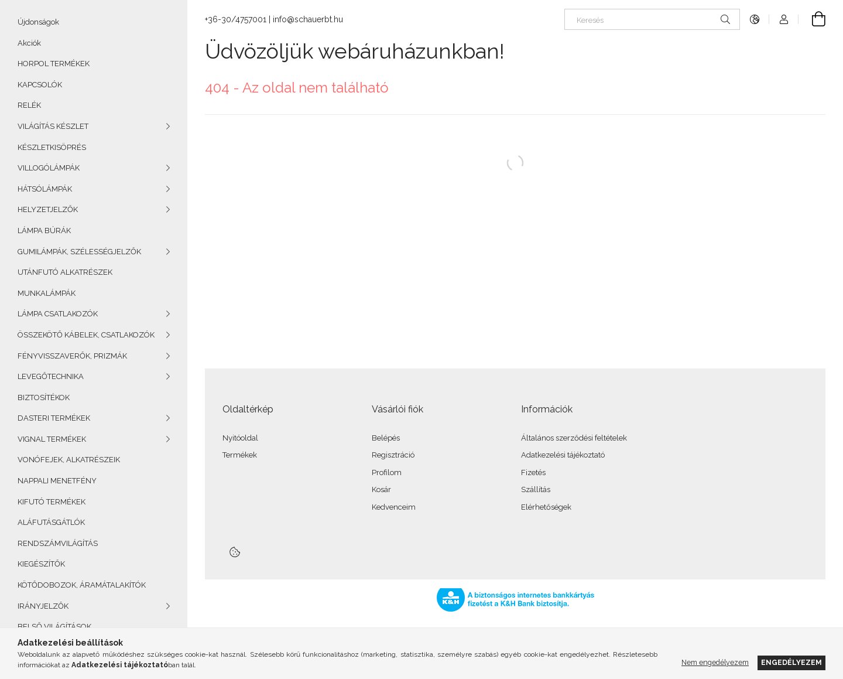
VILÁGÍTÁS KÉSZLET (53, 126)
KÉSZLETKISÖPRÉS (52, 147)
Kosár (381, 489)
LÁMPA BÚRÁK (44, 230)
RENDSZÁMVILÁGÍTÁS (58, 543)
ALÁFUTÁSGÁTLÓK (51, 522)
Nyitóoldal (240, 438)
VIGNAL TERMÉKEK (52, 439)
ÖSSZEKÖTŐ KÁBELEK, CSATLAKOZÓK (86, 334)
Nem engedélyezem (715, 662)
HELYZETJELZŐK (48, 209)
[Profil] (784, 19)
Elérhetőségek (546, 507)
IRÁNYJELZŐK (43, 606)
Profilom (387, 472)
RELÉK (29, 105)
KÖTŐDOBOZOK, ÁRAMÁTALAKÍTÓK (82, 585)
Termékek (239, 455)
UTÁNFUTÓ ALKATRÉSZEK (65, 272)
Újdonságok (38, 22)
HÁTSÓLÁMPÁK (45, 189)
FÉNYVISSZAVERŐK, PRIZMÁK (72, 356)
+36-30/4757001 (235, 19)
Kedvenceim (394, 507)
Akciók (29, 43)
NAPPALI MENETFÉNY (57, 480)
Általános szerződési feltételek (574, 438)
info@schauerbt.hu (308, 19)
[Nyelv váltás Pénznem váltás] (754, 19)
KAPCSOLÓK (40, 84)
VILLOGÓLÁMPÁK (49, 167)
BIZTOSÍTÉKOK (44, 397)
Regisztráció (393, 455)
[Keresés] (652, 19)
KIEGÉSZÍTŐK (41, 563)
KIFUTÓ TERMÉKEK (51, 501)
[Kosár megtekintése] (812, 19)
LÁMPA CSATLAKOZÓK (58, 313)
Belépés (386, 438)
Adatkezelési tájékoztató (563, 455)
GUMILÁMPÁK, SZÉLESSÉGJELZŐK (79, 251)
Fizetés (533, 472)
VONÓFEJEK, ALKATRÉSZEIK (69, 459)
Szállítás (535, 489)
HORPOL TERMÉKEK (54, 63)
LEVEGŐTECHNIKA (51, 376)
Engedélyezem (791, 662)
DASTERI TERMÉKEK (54, 418)
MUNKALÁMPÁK (47, 293)
